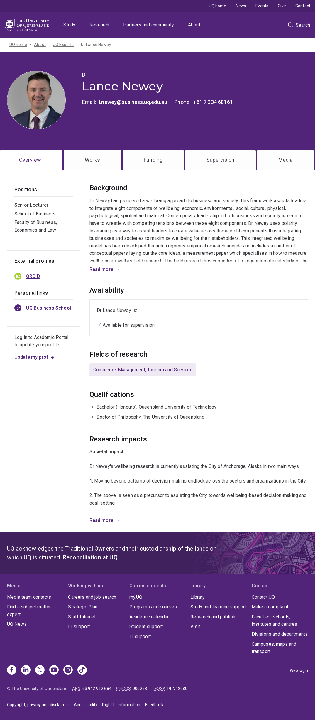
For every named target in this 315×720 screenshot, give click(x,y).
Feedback (154, 704)
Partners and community (148, 25)
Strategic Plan (82, 607)
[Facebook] (11, 670)
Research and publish (212, 617)
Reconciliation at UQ (90, 557)
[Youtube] (54, 670)
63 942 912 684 (96, 688)
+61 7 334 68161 (213, 102)
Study (69, 25)
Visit (195, 626)
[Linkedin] (26, 670)
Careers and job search (92, 597)
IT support (79, 626)
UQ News (17, 624)
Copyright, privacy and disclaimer (38, 704)
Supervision (220, 160)
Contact (302, 6)
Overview (30, 160)
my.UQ (136, 597)
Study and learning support (218, 607)
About (194, 25)
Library (197, 597)
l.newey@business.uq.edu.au (133, 102)
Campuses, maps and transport (274, 648)
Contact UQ (263, 597)
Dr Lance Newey (96, 44)
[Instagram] (68, 670)
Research (99, 25)
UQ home (217, 6)
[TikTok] (82, 670)
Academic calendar (149, 617)
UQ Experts (63, 44)
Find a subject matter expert (29, 610)
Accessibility (85, 704)
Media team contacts (29, 597)
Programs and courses (153, 607)
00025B (140, 688)
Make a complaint (270, 607)
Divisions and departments (280, 634)
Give (282, 6)
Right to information (121, 704)
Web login (299, 670)
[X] (40, 670)
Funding (153, 160)
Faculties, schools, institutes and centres (274, 620)
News (241, 6)
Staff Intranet (82, 617)
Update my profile (34, 357)
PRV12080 (177, 688)
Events (261, 6)
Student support (146, 626)
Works (92, 160)
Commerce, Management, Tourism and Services (143, 369)
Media (285, 160)
